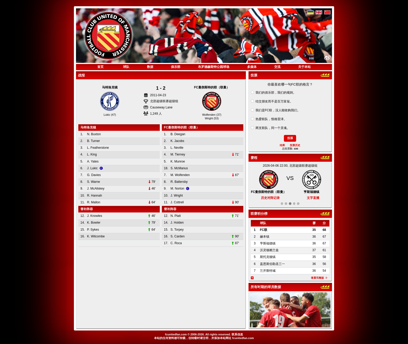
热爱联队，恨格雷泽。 (271, 119)
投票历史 (295, 145)
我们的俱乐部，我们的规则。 (276, 92)
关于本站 (304, 67)
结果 (282, 145)
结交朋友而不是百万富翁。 (274, 101)
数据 (150, 67)
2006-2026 (197, 334)
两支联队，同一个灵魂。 (273, 128)
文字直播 (313, 198)
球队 (126, 67)
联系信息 (237, 334)
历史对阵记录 (270, 198)
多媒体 (252, 67)
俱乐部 (175, 67)
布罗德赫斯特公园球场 (213, 67)
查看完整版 (319, 277)
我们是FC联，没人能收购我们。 (278, 110)
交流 (277, 67)
